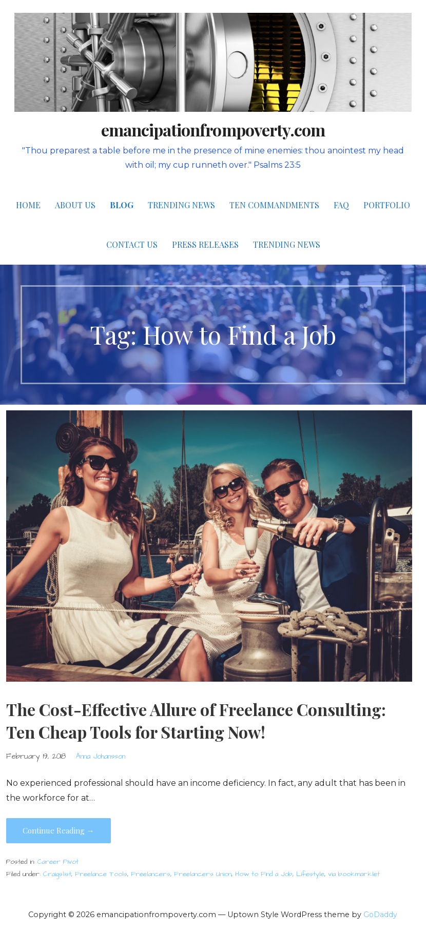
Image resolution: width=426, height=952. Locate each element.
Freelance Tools (101, 874)
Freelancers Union (202, 874)
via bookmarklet (354, 874)
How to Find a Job (264, 874)
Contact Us (132, 244)
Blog (121, 205)
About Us (75, 205)
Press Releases (205, 244)
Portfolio (386, 205)
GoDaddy (380, 914)
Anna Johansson (100, 756)
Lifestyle (310, 874)
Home (28, 205)
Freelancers (150, 874)
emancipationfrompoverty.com (213, 129)
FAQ (341, 205)
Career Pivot (58, 861)
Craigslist (57, 874)
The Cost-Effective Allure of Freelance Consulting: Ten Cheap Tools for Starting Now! (196, 720)
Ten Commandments (274, 205)
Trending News (181, 205)
